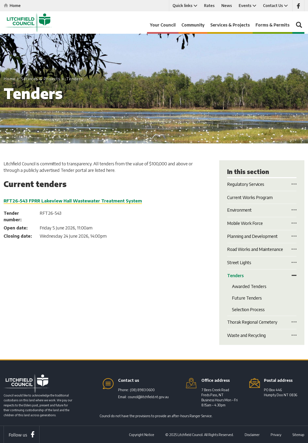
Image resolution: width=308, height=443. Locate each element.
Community (193, 24)
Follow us (18, 434)
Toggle (294, 183)
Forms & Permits (272, 24)
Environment (239, 210)
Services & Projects (230, 24)
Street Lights (239, 262)
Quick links (182, 5)
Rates (209, 5)
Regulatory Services (246, 184)
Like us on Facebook (298, 5)
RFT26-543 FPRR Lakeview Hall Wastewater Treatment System (73, 200)
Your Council (163, 24)
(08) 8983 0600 (142, 389)
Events (245, 5)
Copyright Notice (141, 434)
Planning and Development (253, 236)
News (226, 5)
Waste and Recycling (247, 334)
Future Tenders (247, 297)
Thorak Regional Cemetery (252, 321)
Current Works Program (250, 197)
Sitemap (298, 434)
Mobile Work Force (245, 223)
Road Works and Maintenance (255, 249)
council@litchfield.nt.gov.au (148, 396)
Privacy (276, 434)
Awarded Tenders (249, 286)
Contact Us (273, 5)
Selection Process (248, 309)
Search (298, 27)
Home (15, 5)
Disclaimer (252, 434)
